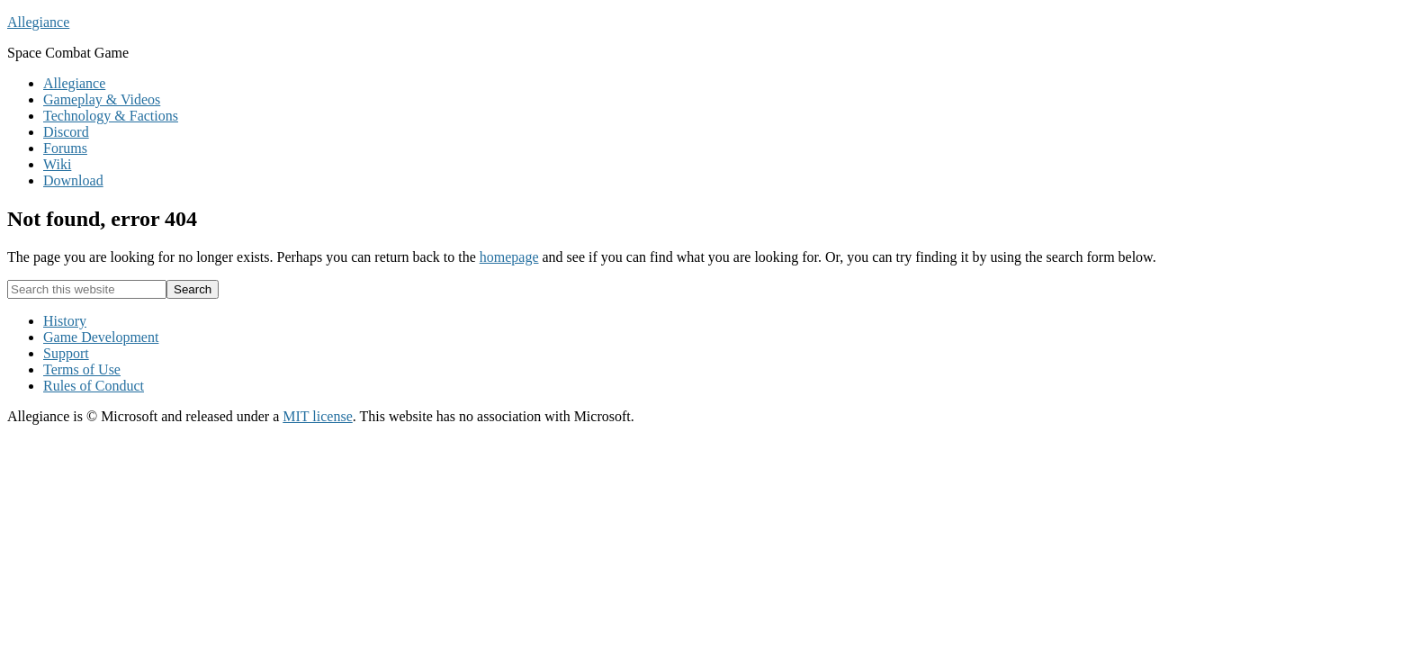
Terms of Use (82, 369)
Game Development (100, 337)
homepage (509, 257)
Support (66, 353)
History (64, 320)
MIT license (317, 416)
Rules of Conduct (93, 385)
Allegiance (38, 22)
